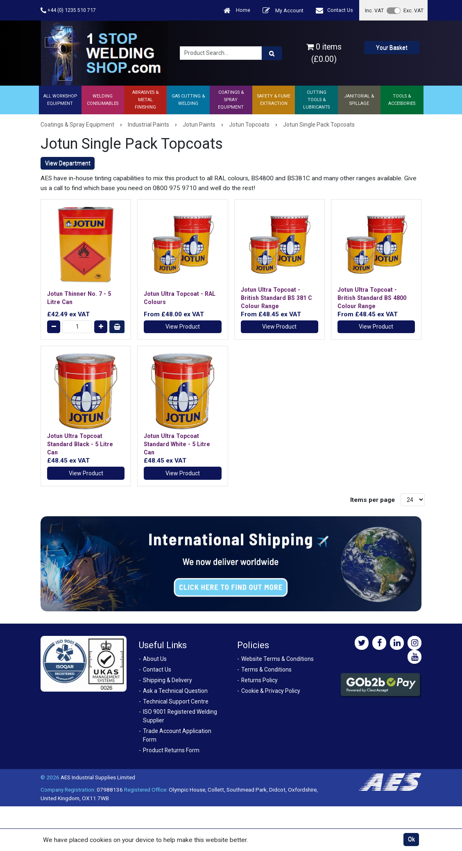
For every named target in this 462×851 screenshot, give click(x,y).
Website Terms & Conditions (277, 659)
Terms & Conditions (266, 669)
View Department (68, 163)
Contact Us (334, 10)
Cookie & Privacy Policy (270, 691)
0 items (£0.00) (324, 53)
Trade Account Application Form (177, 735)
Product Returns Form (171, 750)
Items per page (372, 500)
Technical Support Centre (175, 701)
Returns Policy (259, 680)
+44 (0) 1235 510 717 (68, 10)
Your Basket (392, 47)
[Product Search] (272, 53)
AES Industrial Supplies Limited (98, 777)
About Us (155, 659)
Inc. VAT (374, 10)
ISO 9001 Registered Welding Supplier (180, 716)
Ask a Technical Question (175, 691)
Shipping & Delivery (167, 680)
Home (237, 10)
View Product (182, 326)
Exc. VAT (413, 10)
